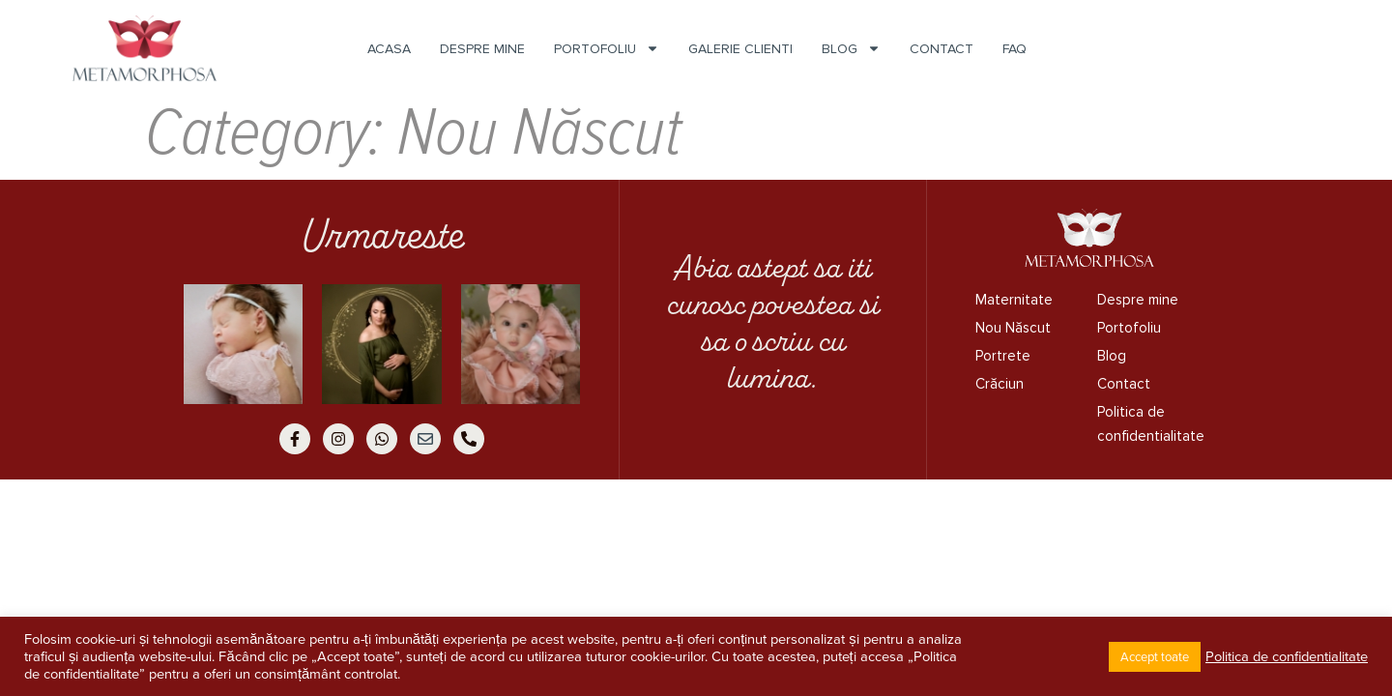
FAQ (1014, 49)
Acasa (389, 49)
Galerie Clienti (740, 49)
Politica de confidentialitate (1148, 424)
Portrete (1002, 355)
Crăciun (999, 383)
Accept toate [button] (1154, 657)
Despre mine (482, 49)
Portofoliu (606, 49)
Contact (941, 49)
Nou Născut (1013, 327)
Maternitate (1014, 299)
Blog (851, 49)
